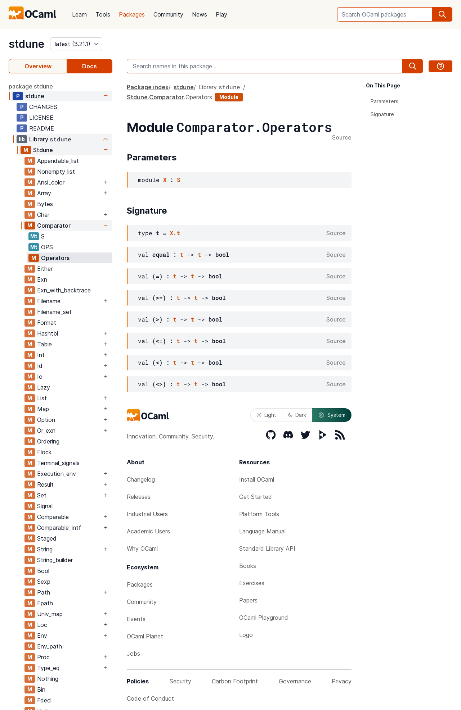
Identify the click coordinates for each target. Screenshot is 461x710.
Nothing (47, 678)
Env (42, 635)
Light (266, 415)
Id (39, 365)
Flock (44, 452)
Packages (132, 14)
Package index (148, 87)
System (331, 415)
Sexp (43, 581)
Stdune (43, 150)
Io (39, 376)
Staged (47, 538)
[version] (76, 43)
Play (221, 14)
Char (43, 214)
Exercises (251, 583)
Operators (55, 257)
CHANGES (43, 106)
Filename (49, 301)
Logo (246, 634)
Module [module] (228, 97)
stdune (26, 43)
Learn (79, 14)
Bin (41, 689)
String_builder (55, 560)
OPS (47, 247)
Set (41, 495)
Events (136, 619)
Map (43, 409)
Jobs (133, 653)
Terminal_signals (58, 462)
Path (43, 592)
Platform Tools (259, 514)
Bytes (45, 204)
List (42, 398)
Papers (248, 600)
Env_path (49, 646)
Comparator (54, 225)
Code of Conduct (150, 698)
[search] (442, 14)
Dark (297, 415)
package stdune (31, 86)
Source (342, 138)
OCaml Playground (263, 617)
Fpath (45, 603)
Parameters (384, 101)
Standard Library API (267, 548)
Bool (43, 570)
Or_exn (46, 430)
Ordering (48, 441)
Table (44, 344)
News (199, 14)
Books (247, 565)
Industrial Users (147, 514)
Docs (89, 66)
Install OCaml (256, 479)
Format (46, 322)
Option (46, 419)
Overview (38, 66)
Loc (42, 624)
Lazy (43, 387)
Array (44, 193)
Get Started (255, 496)
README (41, 128)
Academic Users (148, 531)
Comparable (53, 516)
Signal (45, 506)
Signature (382, 114)
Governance (295, 681)
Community (168, 14)
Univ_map (50, 614)
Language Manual (262, 531)
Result (45, 484)
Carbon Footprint (235, 681)
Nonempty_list (56, 171)
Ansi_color (50, 182)
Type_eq (48, 668)
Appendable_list (58, 160)
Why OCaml (142, 548)
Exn (42, 279)
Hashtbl (47, 333)
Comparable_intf (59, 527)
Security (180, 681)
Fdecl (44, 700)
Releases (139, 496)
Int (41, 355)
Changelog (141, 479)
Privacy (342, 681)
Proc (43, 657)
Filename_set (54, 311)
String (45, 549)
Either (45, 268)
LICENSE (41, 117)
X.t (175, 233)
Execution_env (56, 473)
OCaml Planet (145, 636)
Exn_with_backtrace (64, 290)
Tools (102, 14)
